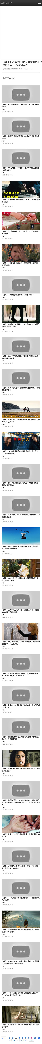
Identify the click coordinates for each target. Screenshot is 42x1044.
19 (25, 1040)
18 (21, 1040)
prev (3, 1038)
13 (14, 1040)
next (31, 1040)
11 (39, 1038)
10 (35, 1038)
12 (10, 1040)
